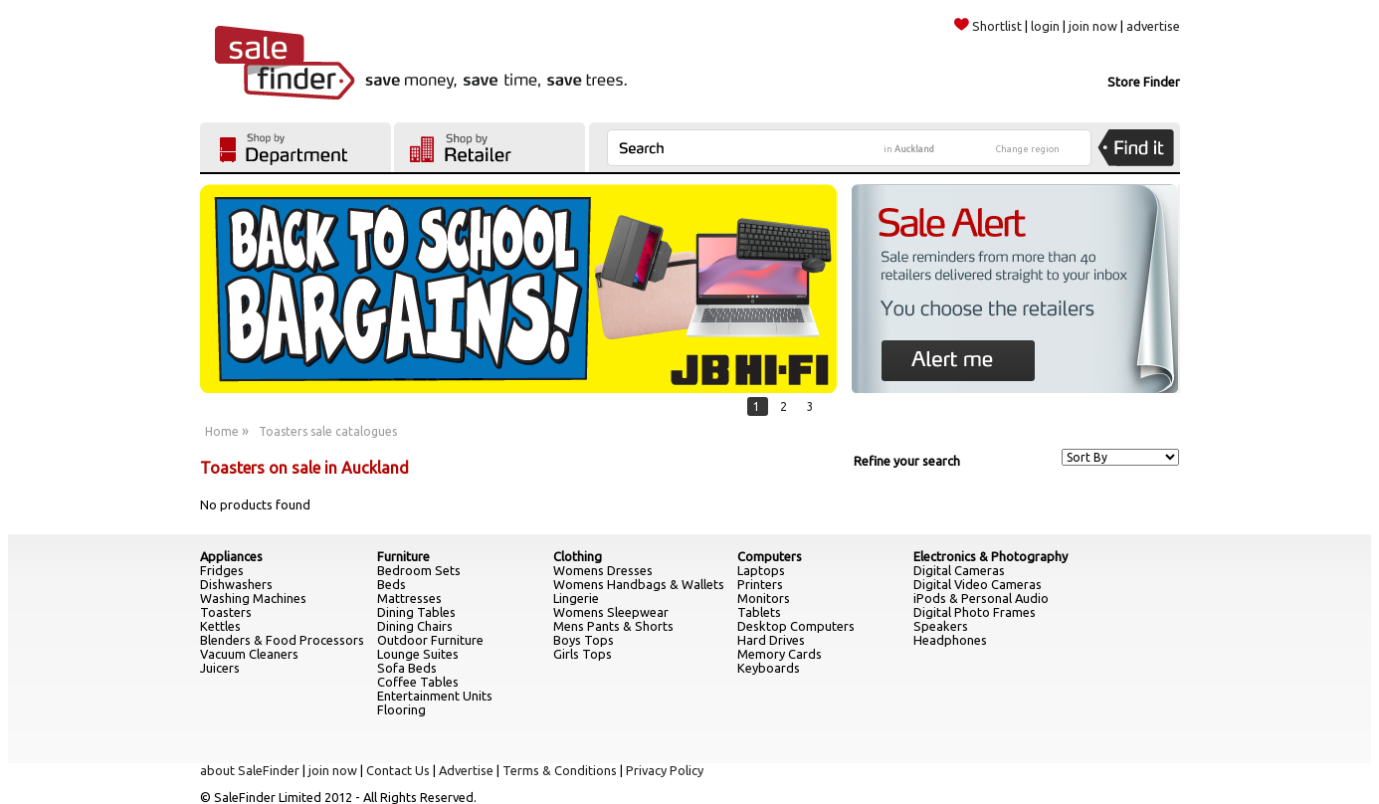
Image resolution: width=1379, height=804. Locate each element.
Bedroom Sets (419, 570)
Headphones (950, 640)
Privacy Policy (664, 770)
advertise (1153, 26)
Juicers (220, 668)
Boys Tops (583, 640)
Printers (760, 584)
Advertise (466, 770)
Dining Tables (416, 612)
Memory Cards (779, 654)
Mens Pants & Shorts (613, 626)
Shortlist (988, 26)
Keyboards (768, 668)
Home (222, 431)
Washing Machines (253, 598)
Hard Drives (771, 640)
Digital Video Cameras (977, 584)
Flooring (401, 709)
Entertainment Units (434, 696)
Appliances (231, 556)
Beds (391, 584)
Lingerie (576, 598)
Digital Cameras (959, 570)
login (1045, 26)
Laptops (761, 570)
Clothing (577, 556)
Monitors (763, 598)
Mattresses (409, 598)
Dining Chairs (415, 626)
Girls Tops (582, 654)
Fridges (222, 570)
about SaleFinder (249, 770)
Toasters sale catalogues (328, 431)
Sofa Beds (407, 668)
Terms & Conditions (559, 770)
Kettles (220, 626)
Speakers (940, 626)
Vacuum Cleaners (249, 654)
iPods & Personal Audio (981, 598)
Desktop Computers (796, 626)
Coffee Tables (418, 682)
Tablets (759, 612)
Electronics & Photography (990, 556)
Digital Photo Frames (974, 612)
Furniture (403, 556)
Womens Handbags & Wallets (638, 584)
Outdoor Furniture (430, 640)
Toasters (226, 612)
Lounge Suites (418, 654)
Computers (769, 556)
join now (1093, 26)
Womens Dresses (603, 570)
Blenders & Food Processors (282, 640)
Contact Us (398, 770)
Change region (1028, 149)
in (909, 149)
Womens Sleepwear (611, 612)
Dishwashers (236, 584)
